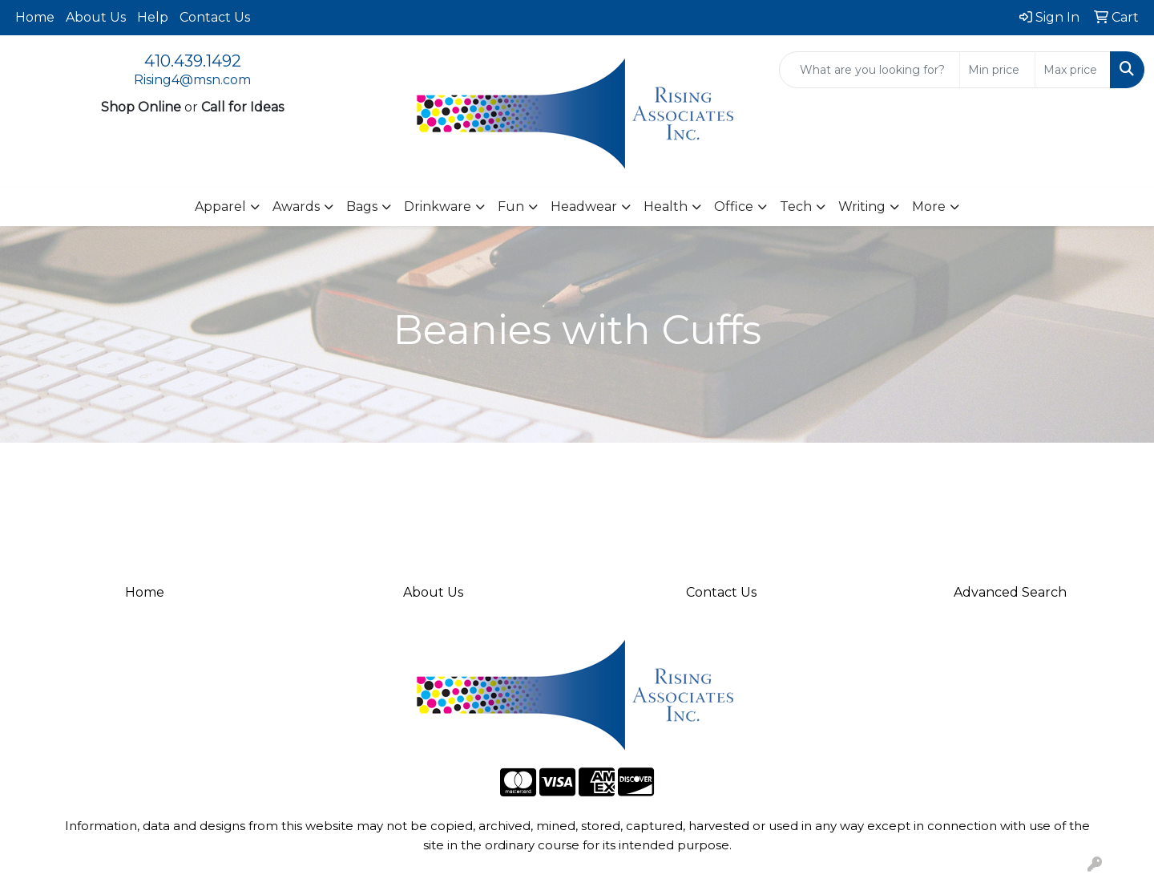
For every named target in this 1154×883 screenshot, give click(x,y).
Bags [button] (361, 206)
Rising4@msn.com (192, 79)
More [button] (929, 206)
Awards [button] (296, 206)
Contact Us (215, 17)
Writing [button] (862, 206)
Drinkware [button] (437, 206)
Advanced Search (1010, 592)
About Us (96, 17)
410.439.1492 (192, 61)
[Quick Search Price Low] (997, 69)
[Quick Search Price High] (1073, 69)
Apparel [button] (220, 206)
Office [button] (733, 206)
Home (34, 17)
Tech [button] (796, 206)
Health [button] (666, 206)
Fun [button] (511, 206)
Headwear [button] (584, 206)
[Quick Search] (869, 69)
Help (152, 17)
